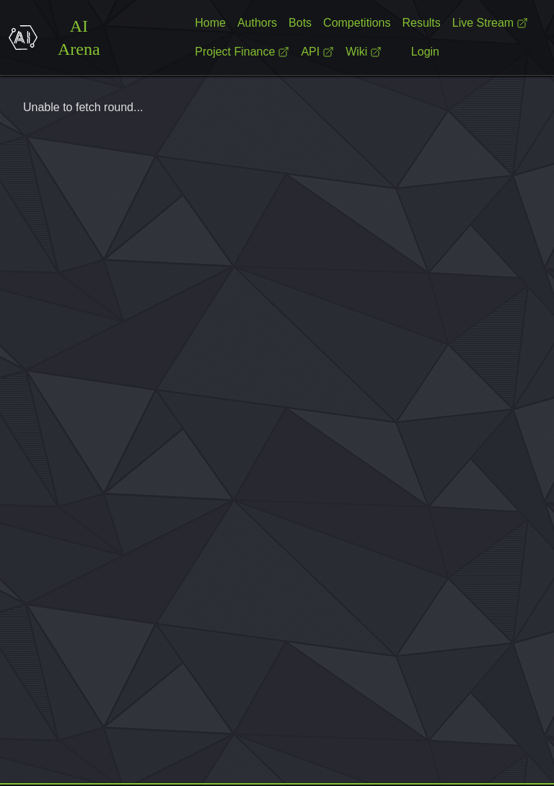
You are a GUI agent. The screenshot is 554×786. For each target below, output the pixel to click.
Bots (300, 23)
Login (425, 51)
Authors (257, 23)
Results (421, 23)
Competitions (356, 23)
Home (210, 23)
